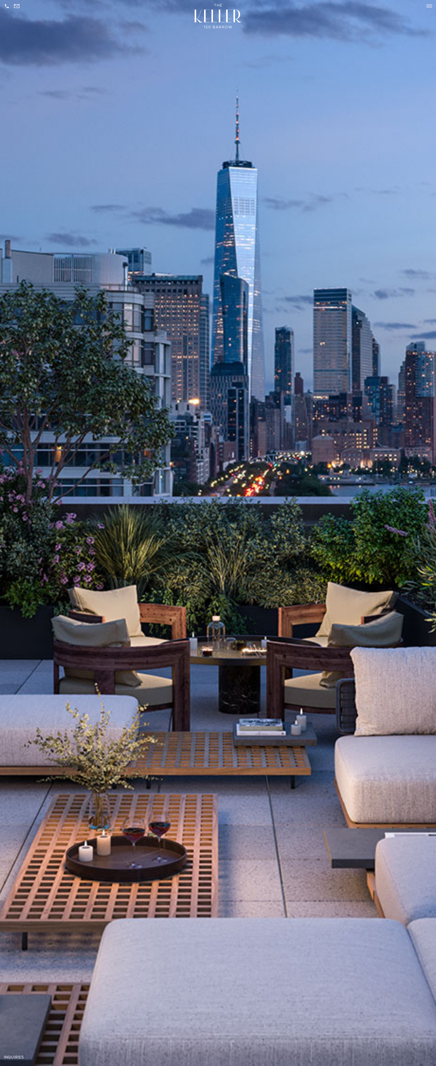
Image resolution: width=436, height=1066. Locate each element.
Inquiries (14, 1057)
